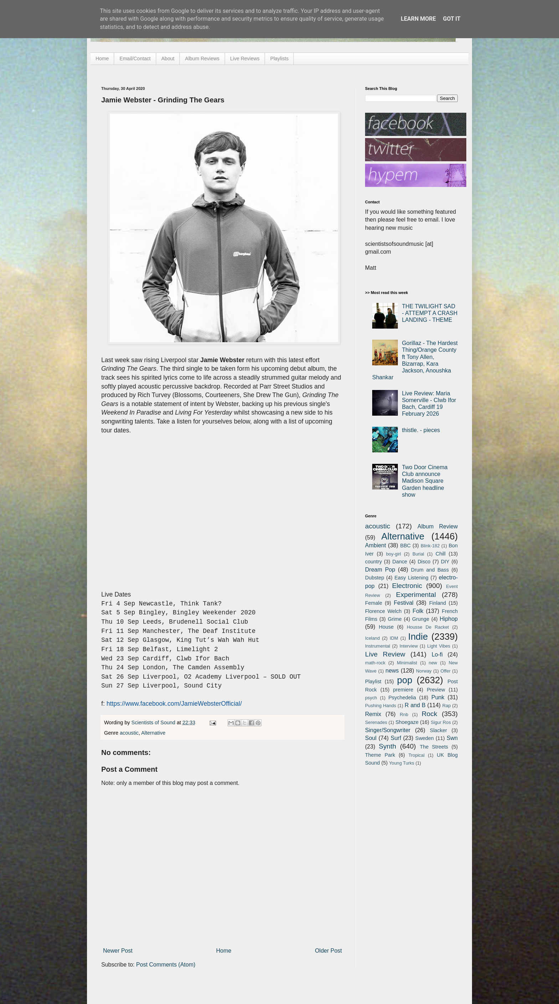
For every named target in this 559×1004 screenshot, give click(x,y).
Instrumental (377, 646)
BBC (405, 545)
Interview (409, 646)
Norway (423, 671)
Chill (441, 554)
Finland (437, 603)
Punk (437, 697)
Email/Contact (134, 58)
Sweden (424, 738)
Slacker (438, 730)
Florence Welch (383, 611)
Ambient (375, 545)
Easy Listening (412, 577)
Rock (429, 713)
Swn (452, 738)
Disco (423, 561)
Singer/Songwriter (387, 730)
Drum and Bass (430, 570)
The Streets (434, 747)
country (373, 561)
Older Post (328, 951)
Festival (403, 603)
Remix (373, 714)
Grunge (420, 619)
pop (404, 680)
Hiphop (449, 619)
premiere (403, 690)
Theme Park (380, 755)
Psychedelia (402, 697)
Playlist (373, 681)
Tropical (417, 755)
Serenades (376, 722)
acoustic (129, 733)
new (433, 662)
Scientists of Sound (154, 722)
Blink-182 (430, 545)
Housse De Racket (428, 627)
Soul (370, 738)
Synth (387, 746)
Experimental (416, 594)
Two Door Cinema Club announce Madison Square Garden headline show (424, 481)
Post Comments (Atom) (165, 965)
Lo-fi (437, 654)
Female (373, 603)
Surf (396, 738)
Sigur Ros (441, 722)
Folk (417, 611)
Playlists (279, 58)
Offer (445, 671)
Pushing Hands (380, 705)
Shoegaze (407, 722)
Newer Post (118, 951)
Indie (418, 637)
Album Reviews (202, 58)
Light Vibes (438, 646)
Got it (451, 18)
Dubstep (374, 577)
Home (102, 58)
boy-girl (393, 554)
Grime (395, 619)
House (386, 627)
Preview (436, 690)
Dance (399, 561)
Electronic (407, 585)
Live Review (385, 654)
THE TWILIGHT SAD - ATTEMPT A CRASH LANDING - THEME (429, 313)
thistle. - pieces (421, 430)
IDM (394, 638)
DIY (445, 561)
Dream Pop (380, 570)
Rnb (404, 714)
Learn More (418, 18)
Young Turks (401, 763)
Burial (418, 554)
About (168, 58)
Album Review (437, 526)
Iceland (372, 638)
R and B (415, 705)
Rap (446, 705)
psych (371, 697)
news (392, 671)
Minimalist (407, 662)
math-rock (375, 662)
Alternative (153, 733)
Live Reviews (245, 58)
